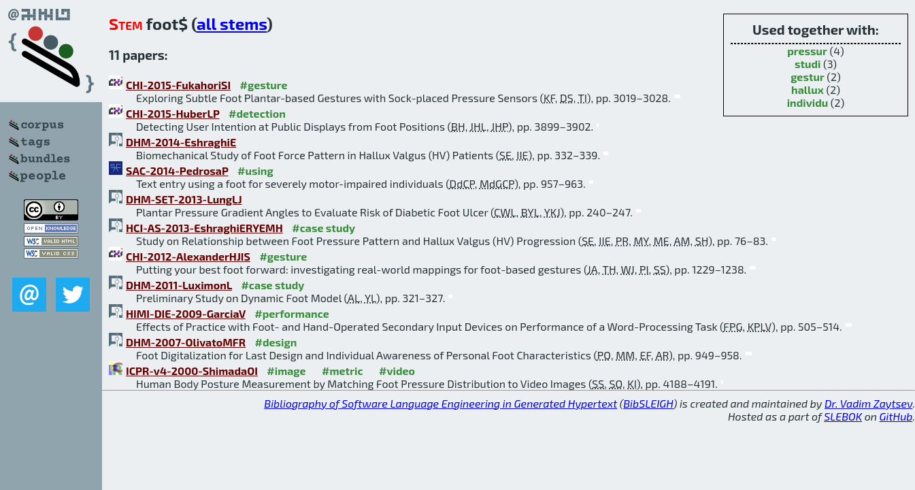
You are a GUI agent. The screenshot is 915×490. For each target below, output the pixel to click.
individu (808, 102)
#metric (342, 370)
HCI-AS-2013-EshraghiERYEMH (204, 227)
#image (286, 370)
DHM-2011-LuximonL (179, 284)
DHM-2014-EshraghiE (181, 141)
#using (255, 170)
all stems (232, 23)
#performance (291, 313)
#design (276, 342)
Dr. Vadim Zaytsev (868, 403)
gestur (808, 76)
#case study (323, 227)
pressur (807, 50)
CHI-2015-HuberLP (173, 113)
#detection (257, 113)
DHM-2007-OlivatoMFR (186, 342)
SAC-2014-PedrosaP (177, 170)
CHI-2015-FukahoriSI (178, 84)
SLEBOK (843, 416)
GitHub (896, 416)
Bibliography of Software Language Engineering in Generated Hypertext (440, 403)
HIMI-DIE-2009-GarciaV (186, 313)
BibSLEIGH (648, 403)
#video (397, 370)
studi (808, 63)
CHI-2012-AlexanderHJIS (188, 256)
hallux (807, 89)
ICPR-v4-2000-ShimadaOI (192, 370)
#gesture (264, 84)
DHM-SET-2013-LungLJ (184, 199)
